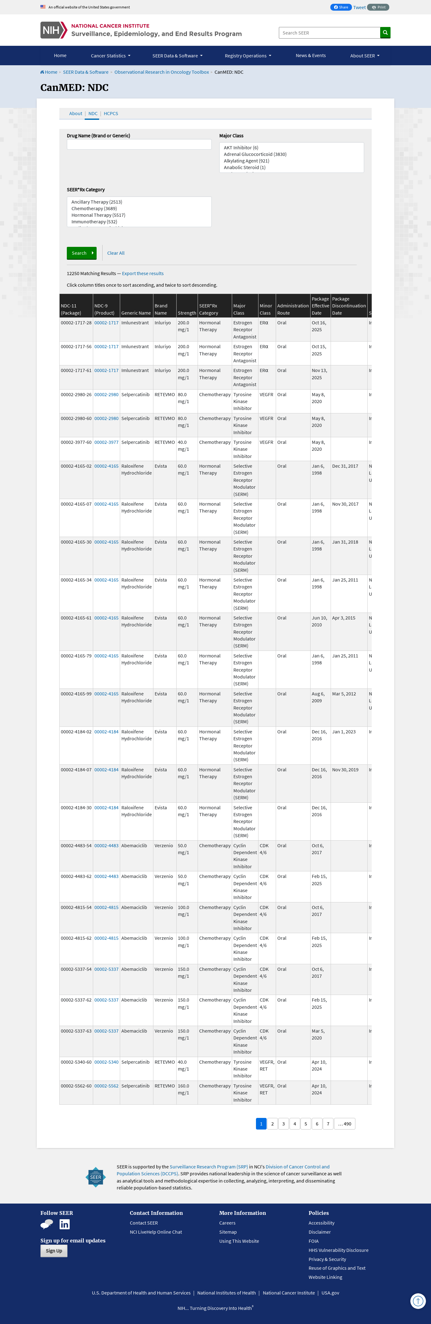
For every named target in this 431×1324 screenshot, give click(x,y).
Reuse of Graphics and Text (337, 1268)
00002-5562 (106, 1085)
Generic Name (136, 313)
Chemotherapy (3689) (139, 208)
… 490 (344, 1123)
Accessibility (321, 1223)
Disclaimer (320, 1232)
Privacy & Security (327, 1259)
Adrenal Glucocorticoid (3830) (291, 154)
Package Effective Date (320, 305)
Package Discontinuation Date (349, 305)
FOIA (314, 1241)
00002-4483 (106, 845)
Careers (227, 1223)
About (75, 113)
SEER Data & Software (86, 72)
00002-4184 (106, 731)
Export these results (143, 273)
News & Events (311, 55)
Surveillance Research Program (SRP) (209, 1166)
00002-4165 (106, 466)
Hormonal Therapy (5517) (139, 215)
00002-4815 (106, 907)
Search (79, 253)
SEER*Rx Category (85, 189)
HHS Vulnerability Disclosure (339, 1250)
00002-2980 (106, 394)
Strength (187, 313)
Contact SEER (144, 1223)
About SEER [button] (363, 55)
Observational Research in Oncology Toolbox (161, 72)
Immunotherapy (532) (139, 221)
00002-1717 (106, 322)
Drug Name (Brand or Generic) (98, 135)
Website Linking (325, 1277)
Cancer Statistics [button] (109, 55)
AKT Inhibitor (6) (291, 147)
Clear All (116, 253)
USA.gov (330, 1292)
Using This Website (239, 1241)
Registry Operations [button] (246, 55)
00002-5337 (106, 969)
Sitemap (228, 1232)
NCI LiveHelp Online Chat (156, 1232)
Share (343, 8)
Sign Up (54, 1250)
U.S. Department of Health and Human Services (141, 1292)
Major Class (231, 135)
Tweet (359, 7)
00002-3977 (106, 442)
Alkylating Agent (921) (291, 160)
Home (60, 55)
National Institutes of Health (226, 1292)
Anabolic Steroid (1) (291, 167)
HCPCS (111, 113)
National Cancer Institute (289, 1292)
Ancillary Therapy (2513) (139, 202)
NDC (93, 113)
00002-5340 (106, 1062)
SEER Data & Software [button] (175, 55)
